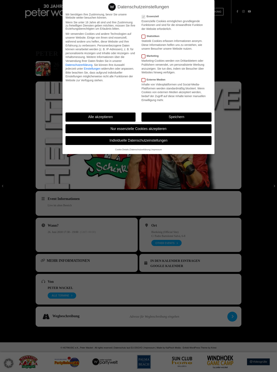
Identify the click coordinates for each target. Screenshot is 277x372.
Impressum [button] (157, 150)
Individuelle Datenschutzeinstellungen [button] (139, 141)
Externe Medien (155, 79)
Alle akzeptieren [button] (100, 117)
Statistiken (152, 36)
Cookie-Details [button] (122, 150)
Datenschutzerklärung (78, 65)
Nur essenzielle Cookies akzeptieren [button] (138, 129)
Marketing (151, 56)
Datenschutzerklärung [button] (140, 150)
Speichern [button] (176, 117)
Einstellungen (92, 68)
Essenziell (151, 16)
